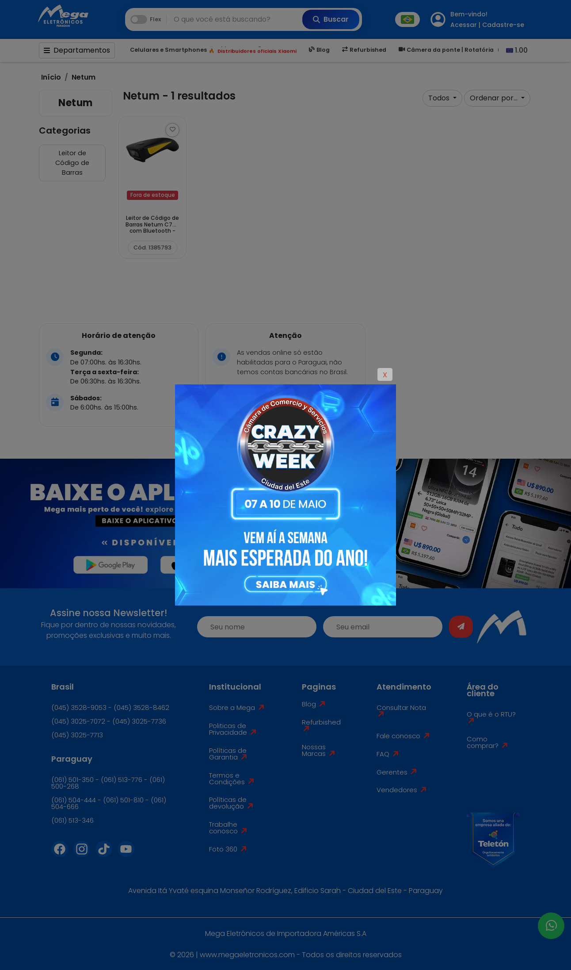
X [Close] (385, 375)
